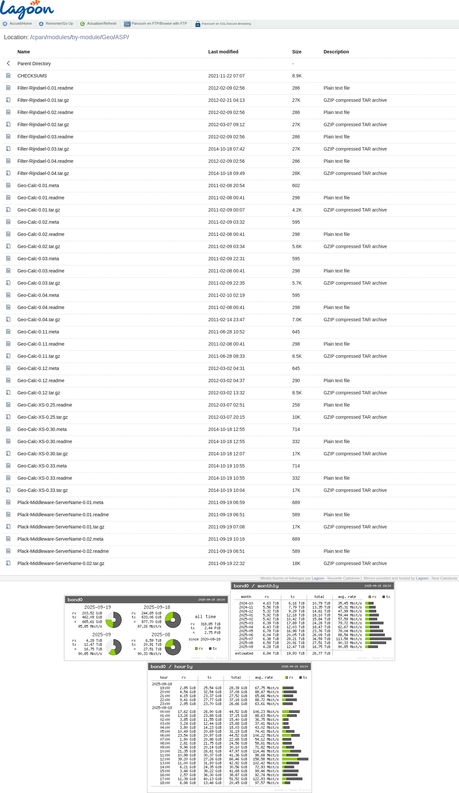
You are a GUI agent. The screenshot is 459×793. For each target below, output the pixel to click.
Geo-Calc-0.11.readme (40, 344)
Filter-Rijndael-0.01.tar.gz (43, 100)
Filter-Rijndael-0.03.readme (45, 136)
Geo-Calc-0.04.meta (38, 295)
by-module (86, 37)
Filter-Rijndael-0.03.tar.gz (43, 149)
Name (23, 51)
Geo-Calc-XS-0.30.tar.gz (42, 453)
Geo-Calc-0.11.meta (38, 331)
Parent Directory (34, 63)
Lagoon (318, 578)
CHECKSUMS (32, 75)
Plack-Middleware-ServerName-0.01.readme (63, 514)
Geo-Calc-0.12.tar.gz (38, 392)
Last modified (223, 51)
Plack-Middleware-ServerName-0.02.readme (63, 551)
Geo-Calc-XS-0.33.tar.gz (42, 490)
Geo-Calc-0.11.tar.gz (38, 356)
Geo (107, 37)
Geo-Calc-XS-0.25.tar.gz (42, 417)
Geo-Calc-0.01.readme (40, 197)
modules (58, 37)
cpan (38, 37)
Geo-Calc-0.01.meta (38, 185)
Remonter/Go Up (59, 23)
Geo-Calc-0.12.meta (38, 368)
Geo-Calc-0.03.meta (38, 258)
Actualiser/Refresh (101, 23)
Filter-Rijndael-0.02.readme (45, 112)
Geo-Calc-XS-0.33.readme (44, 478)
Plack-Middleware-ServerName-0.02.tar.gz (61, 563)
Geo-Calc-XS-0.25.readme (44, 405)
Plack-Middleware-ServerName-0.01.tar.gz (61, 526)
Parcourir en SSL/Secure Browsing (226, 23)
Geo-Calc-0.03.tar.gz (38, 283)
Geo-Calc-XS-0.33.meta (42, 465)
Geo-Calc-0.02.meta (38, 222)
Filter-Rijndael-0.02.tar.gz (43, 124)
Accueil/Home (21, 23)
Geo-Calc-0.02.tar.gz (38, 246)
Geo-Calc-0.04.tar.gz (38, 319)
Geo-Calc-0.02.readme (40, 234)
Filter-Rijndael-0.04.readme (45, 161)
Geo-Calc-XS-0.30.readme (44, 441)
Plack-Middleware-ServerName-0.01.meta (60, 502)
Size (296, 51)
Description (336, 51)
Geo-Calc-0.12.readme (40, 380)
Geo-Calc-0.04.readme (40, 307)
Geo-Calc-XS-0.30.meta (42, 429)
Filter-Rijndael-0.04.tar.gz (43, 173)
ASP (121, 37)
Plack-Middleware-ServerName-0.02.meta (60, 539)
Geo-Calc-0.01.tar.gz (38, 209)
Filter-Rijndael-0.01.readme (45, 88)
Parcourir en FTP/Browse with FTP (159, 23)
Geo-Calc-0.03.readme (40, 270)
